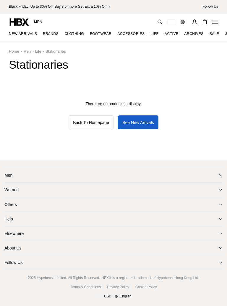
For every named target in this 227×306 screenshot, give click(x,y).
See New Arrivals (138, 122)
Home (14, 51)
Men (38, 22)
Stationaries (56, 51)
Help (8, 219)
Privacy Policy (118, 287)
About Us (13, 248)
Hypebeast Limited (51, 278)
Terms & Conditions (85, 287)
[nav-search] (160, 22)
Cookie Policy (146, 287)
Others (10, 204)
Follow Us (13, 262)
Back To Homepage (91, 122)
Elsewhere (14, 233)
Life (38, 51)
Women (11, 189)
